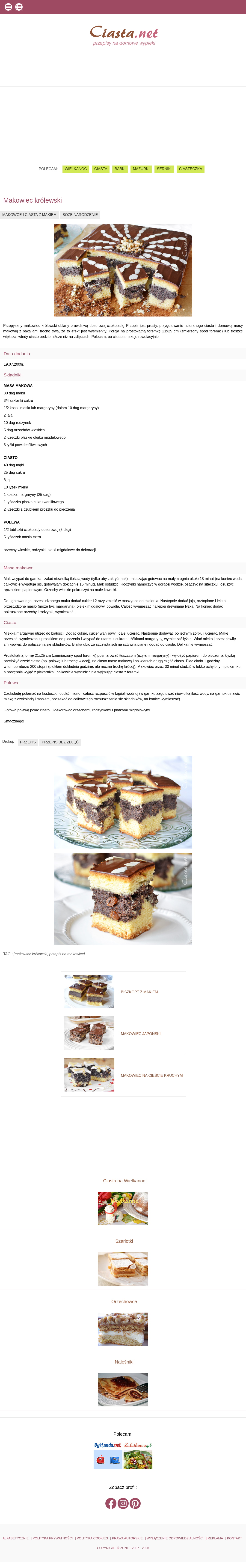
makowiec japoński (140, 1034)
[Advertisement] (123, 122)
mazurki (141, 169)
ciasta (100, 169)
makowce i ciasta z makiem (29, 215)
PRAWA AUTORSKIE (127, 1538)
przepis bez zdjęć (60, 742)
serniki (164, 169)
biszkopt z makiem (139, 992)
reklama (215, 1538)
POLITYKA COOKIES (92, 1538)
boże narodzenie (80, 215)
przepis (28, 742)
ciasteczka (190, 169)
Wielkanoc (76, 169)
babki (120, 169)
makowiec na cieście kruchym (152, 1075)
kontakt (234, 1538)
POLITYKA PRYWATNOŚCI (53, 1538)
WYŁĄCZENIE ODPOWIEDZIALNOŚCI (175, 1538)
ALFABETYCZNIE (16, 1538)
